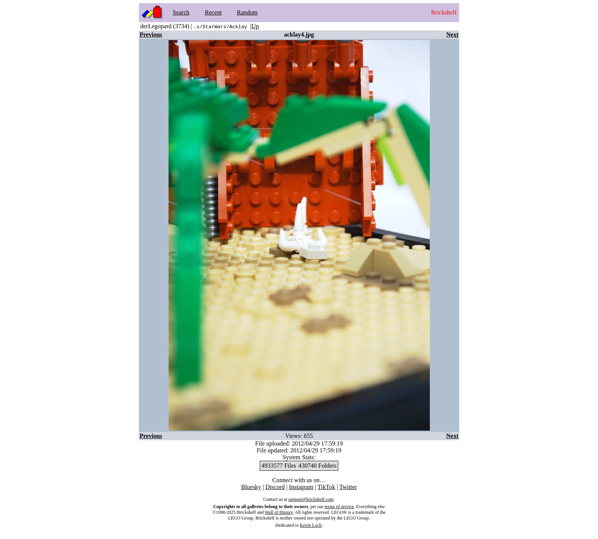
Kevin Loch (311, 525)
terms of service (339, 506)
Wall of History (279, 512)
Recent (213, 12)
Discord (275, 487)
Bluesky (251, 487)
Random (247, 12)
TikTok (326, 487)
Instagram (301, 487)
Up (255, 26)
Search (181, 12)
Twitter (348, 487)
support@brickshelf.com (311, 499)
